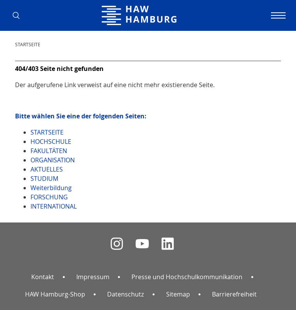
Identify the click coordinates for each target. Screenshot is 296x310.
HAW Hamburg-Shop (55, 294)
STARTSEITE (27, 44)
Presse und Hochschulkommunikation (186, 277)
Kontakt (42, 277)
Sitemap (178, 294)
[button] (19, 15)
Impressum (92, 277)
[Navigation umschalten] (277, 15)
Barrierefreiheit (234, 294)
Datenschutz (125, 294)
